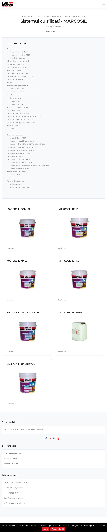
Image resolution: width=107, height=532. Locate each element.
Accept (45, 529)
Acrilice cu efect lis (16, 184)
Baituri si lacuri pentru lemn (16, 49)
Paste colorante (12, 126)
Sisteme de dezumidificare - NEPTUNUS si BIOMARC (27, 144)
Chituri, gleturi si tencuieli (18, 67)
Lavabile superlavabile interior (17, 107)
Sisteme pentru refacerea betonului (22, 150)
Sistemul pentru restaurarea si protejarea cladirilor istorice (30, 166)
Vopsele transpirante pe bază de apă (22, 123)
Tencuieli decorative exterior (17, 181)
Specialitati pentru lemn (18, 58)
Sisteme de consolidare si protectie (22, 141)
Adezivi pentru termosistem (19, 64)
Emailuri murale (15, 110)
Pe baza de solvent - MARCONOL (21, 55)
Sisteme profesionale (14, 135)
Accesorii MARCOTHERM (18, 138)
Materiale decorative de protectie (21, 76)
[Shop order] (53, 31)
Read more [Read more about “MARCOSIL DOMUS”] (10, 248)
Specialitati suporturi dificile (16, 172)
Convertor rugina (16, 98)
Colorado (13, 129)
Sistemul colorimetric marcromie (21, 132)
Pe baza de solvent (16, 104)
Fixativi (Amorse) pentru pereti (17, 86)
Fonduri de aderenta (17, 92)
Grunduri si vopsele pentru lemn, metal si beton (23, 95)
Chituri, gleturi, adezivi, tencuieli (18, 61)
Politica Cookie (10, 458)
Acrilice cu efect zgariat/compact (21, 187)
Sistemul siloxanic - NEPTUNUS (20, 169)
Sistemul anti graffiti (16, 156)
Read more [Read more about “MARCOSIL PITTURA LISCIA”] (10, 351)
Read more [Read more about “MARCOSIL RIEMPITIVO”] (10, 403)
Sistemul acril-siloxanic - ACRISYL (21, 153)
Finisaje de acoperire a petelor (20, 178)
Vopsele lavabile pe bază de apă (21, 113)
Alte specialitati (15, 175)
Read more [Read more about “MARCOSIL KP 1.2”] (10, 300)
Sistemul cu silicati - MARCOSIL (20, 159)
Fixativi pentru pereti (17, 89)
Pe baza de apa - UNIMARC (19, 52)
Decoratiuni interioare (15, 70)
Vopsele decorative (16, 79)
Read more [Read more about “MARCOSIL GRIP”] (62, 248)
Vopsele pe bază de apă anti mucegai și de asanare (27, 116)
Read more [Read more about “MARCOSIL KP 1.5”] (62, 300)
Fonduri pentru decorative (19, 73)
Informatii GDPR (11, 463)
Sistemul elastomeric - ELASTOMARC (22, 163)
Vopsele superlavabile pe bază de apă (23, 120)
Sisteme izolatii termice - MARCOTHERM (23, 147)
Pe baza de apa (15, 101)
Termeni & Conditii (12, 453)
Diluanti (10, 83)
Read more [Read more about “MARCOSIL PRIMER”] (62, 351)
